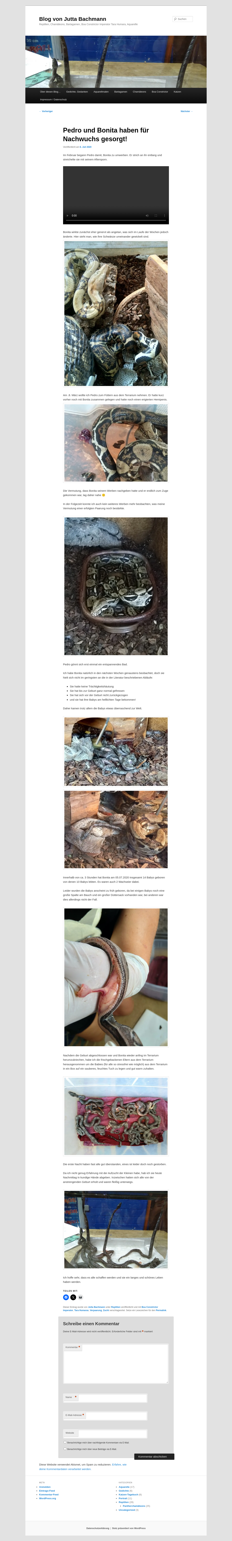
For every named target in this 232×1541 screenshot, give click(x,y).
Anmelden (45, 1487)
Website (70, 1432)
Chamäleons (139, 91)
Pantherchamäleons (134, 1506)
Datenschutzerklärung (97, 1528)
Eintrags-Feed (47, 1490)
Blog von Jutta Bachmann (72, 19)
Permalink (161, 1310)
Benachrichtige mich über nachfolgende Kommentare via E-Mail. (98, 1442)
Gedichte (124, 1490)
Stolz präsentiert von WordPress (129, 1528)
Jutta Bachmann (96, 1307)
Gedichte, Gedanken (77, 91)
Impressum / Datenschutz (53, 99)
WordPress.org (47, 1498)
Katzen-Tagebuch (128, 1494)
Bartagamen (120, 91)
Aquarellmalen (101, 91)
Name (71, 1397)
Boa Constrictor (160, 91)
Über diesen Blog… (50, 91)
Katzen (177, 91)
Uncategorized (127, 1510)
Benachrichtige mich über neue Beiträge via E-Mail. (92, 1449)
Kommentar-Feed (49, 1494)
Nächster (187, 111)
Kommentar (73, 1347)
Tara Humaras (81, 1310)
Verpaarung (96, 1310)
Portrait (123, 1498)
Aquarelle (124, 1487)
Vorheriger (46, 111)
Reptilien (115, 1307)
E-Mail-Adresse (75, 1415)
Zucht (106, 1310)
